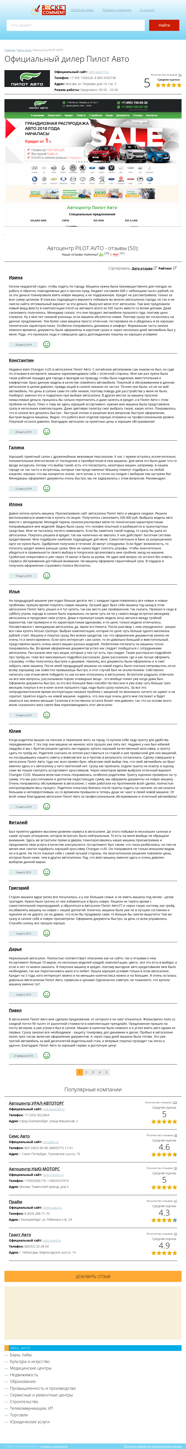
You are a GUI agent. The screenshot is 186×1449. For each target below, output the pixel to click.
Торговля (19, 1414)
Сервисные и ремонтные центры (41, 1395)
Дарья (15, 949)
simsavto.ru (51, 1142)
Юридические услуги (30, 1421)
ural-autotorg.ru (54, 1109)
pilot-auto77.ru (99, 72)
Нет (116, 254)
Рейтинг (165, 268)
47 (175, 1201)
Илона (15, 504)
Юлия (15, 730)
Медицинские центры (30, 1368)
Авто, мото (20, 1347)
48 (175, 1135)
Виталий (18, 822)
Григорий (19, 887)
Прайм (15, 1202)
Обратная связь (82, 10)
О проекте (147, 10)
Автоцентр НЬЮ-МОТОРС (34, 1169)
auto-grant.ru (52, 1240)
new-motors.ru (53, 1175)
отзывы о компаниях (53, 1446)
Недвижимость (24, 1374)
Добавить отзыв (93, 1276)
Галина (16, 447)
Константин (21, 360)
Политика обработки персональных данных (153, 1446)
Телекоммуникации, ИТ (31, 1408)
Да (101, 254)
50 (180, 75)
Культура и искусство (30, 1361)
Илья (14, 591)
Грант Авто (20, 1234)
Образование (23, 1381)
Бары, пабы (21, 1354)
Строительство (24, 1401)
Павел (15, 1010)
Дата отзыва (142, 268)
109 (174, 1102)
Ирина (16, 277)
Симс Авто (19, 1136)
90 (175, 1168)
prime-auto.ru (52, 1207)
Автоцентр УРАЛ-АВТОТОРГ (36, 1103)
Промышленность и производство (43, 1388)
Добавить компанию (116, 10)
